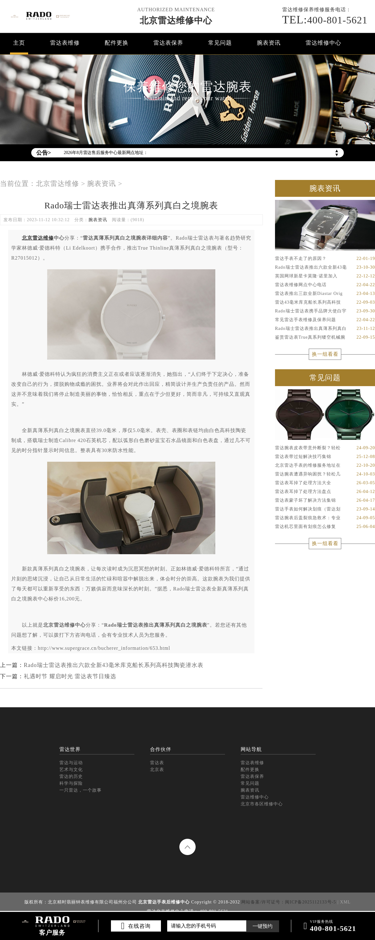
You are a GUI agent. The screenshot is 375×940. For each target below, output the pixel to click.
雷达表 (157, 762)
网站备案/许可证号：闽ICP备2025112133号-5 (288, 902)
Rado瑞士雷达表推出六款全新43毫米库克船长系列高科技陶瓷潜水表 (113, 665)
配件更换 (116, 43)
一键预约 (262, 926)
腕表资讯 (269, 43)
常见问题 (220, 43)
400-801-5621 (325, 19)
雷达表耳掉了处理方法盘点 (325, 491)
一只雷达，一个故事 (80, 790)
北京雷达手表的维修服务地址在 (325, 465)
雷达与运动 (71, 762)
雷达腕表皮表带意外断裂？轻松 (325, 448)
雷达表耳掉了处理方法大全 (325, 483)
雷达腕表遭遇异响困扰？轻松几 (325, 474)
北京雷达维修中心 (176, 20)
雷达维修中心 (323, 43)
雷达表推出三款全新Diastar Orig (325, 293)
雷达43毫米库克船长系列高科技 (325, 302)
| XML (344, 902)
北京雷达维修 (57, 183)
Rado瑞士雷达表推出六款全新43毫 (325, 267)
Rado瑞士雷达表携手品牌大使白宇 (325, 311)
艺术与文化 (71, 769)
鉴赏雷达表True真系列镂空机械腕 (325, 337)
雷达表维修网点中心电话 (325, 285)
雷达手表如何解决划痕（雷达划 (325, 509)
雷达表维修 (65, 43)
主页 (19, 43)
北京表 (157, 769)
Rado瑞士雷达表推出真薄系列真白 (325, 328)
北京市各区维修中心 (262, 804)
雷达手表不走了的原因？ (325, 258)
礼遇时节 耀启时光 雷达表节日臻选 (70, 676)
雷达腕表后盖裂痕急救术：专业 (325, 518)
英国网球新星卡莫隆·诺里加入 (325, 276)
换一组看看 (325, 354)
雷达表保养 (168, 43)
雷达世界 (70, 749)
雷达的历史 (71, 776)
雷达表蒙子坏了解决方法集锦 (325, 500)
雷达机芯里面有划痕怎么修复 (325, 526)
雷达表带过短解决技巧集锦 (325, 456)
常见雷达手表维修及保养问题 (325, 320)
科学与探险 (71, 783)
